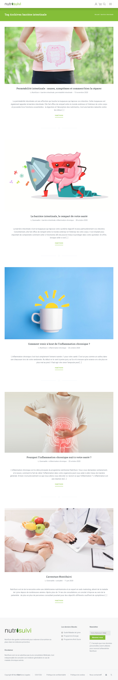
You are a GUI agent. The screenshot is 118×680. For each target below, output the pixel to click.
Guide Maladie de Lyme (72, 632)
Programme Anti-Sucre (72, 639)
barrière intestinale (48, 92)
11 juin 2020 (69, 581)
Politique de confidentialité (56, 675)
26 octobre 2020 (74, 348)
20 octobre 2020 (74, 461)
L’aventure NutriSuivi (59, 576)
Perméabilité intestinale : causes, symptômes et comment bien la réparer (59, 88)
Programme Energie (71, 636)
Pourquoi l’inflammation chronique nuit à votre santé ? (59, 457)
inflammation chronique (65, 220)
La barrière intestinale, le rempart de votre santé (59, 216)
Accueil (97, 14)
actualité (59, 581)
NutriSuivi (35, 92)
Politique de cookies (78, 675)
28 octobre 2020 (82, 220)
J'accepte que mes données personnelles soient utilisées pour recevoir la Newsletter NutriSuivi (101, 647)
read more (59, 115)
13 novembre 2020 (81, 92)
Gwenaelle (36, 220)
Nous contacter (95, 675)
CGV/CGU (38, 675)
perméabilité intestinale (63, 92)
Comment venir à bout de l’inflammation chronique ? (59, 343)
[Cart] (100, 4)
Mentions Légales (23, 675)
